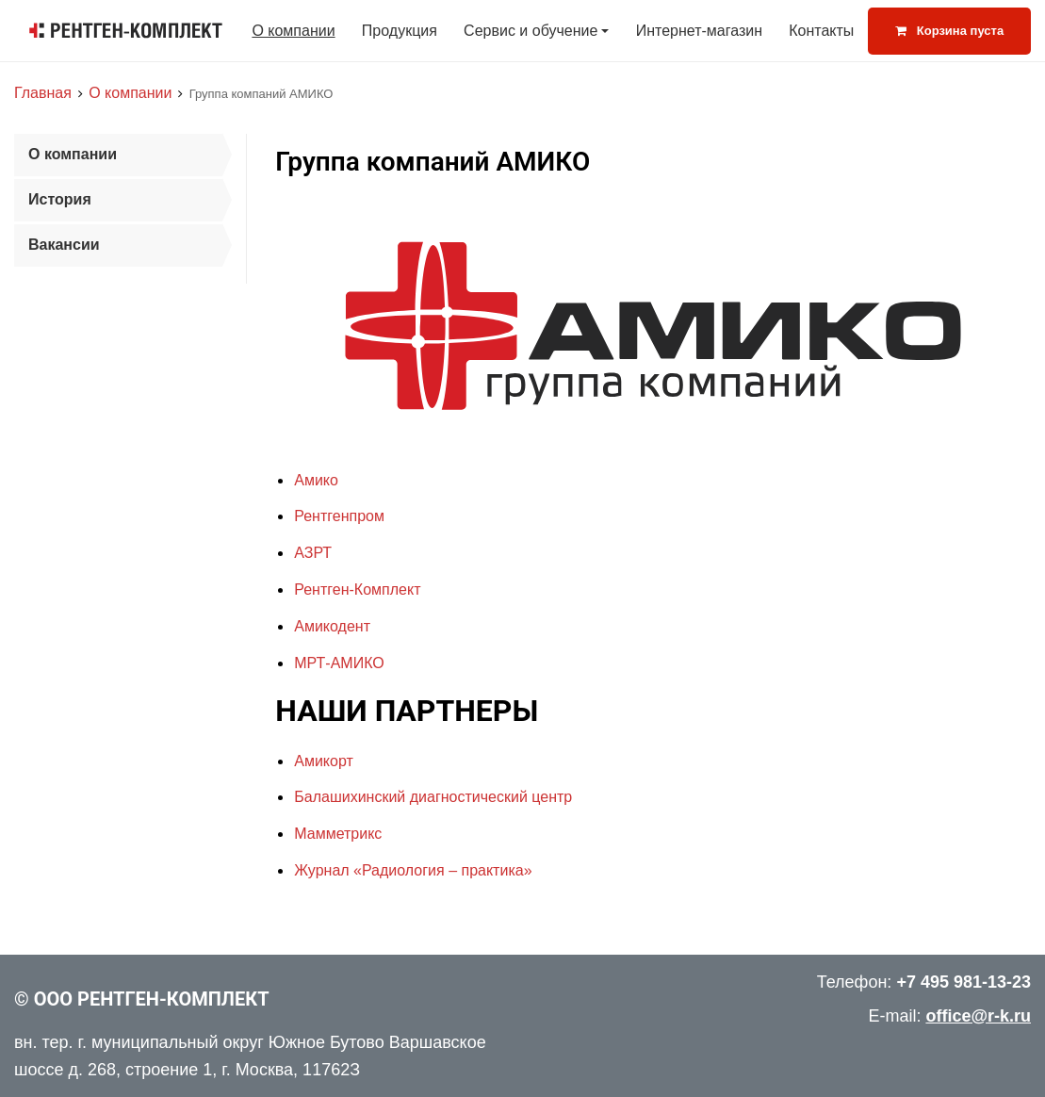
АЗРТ (313, 553)
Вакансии (64, 245)
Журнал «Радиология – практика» (412, 870)
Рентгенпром (339, 516)
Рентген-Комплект (357, 589)
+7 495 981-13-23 (963, 982)
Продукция (399, 31)
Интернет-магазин (699, 31)
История (59, 199)
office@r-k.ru (978, 1016)
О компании (293, 31)
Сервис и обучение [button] (530, 31)
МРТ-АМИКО (339, 663)
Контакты (821, 31)
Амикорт (323, 761)
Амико (316, 480)
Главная (43, 93)
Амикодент (332, 626)
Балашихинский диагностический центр (433, 797)
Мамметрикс (338, 834)
